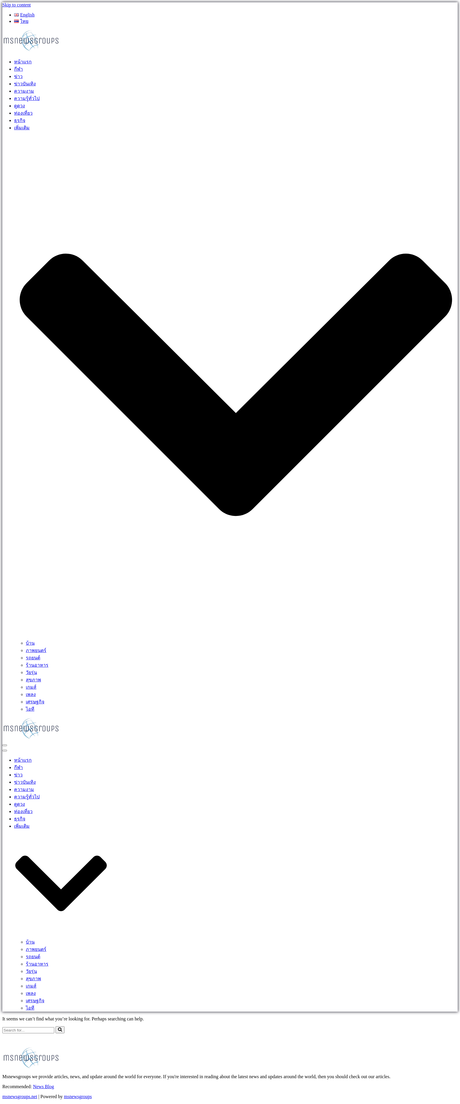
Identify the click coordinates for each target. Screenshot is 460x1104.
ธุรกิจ (19, 120)
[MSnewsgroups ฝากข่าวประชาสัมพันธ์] (31, 50)
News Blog (43, 1086)
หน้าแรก (23, 61)
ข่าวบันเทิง (25, 83)
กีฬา (18, 69)
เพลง (31, 694)
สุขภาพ (33, 679)
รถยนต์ (33, 657)
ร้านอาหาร (37, 665)
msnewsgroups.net (19, 1096)
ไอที (30, 709)
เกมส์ (31, 687)
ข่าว (18, 76)
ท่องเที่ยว (23, 113)
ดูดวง (19, 105)
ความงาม (24, 91)
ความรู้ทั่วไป (27, 98)
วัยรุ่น (31, 672)
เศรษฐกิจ (35, 701)
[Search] (28, 1030)
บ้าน (30, 643)
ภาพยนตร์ (36, 650)
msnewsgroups (78, 1096)
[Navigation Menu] (4, 745)
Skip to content (16, 4)
